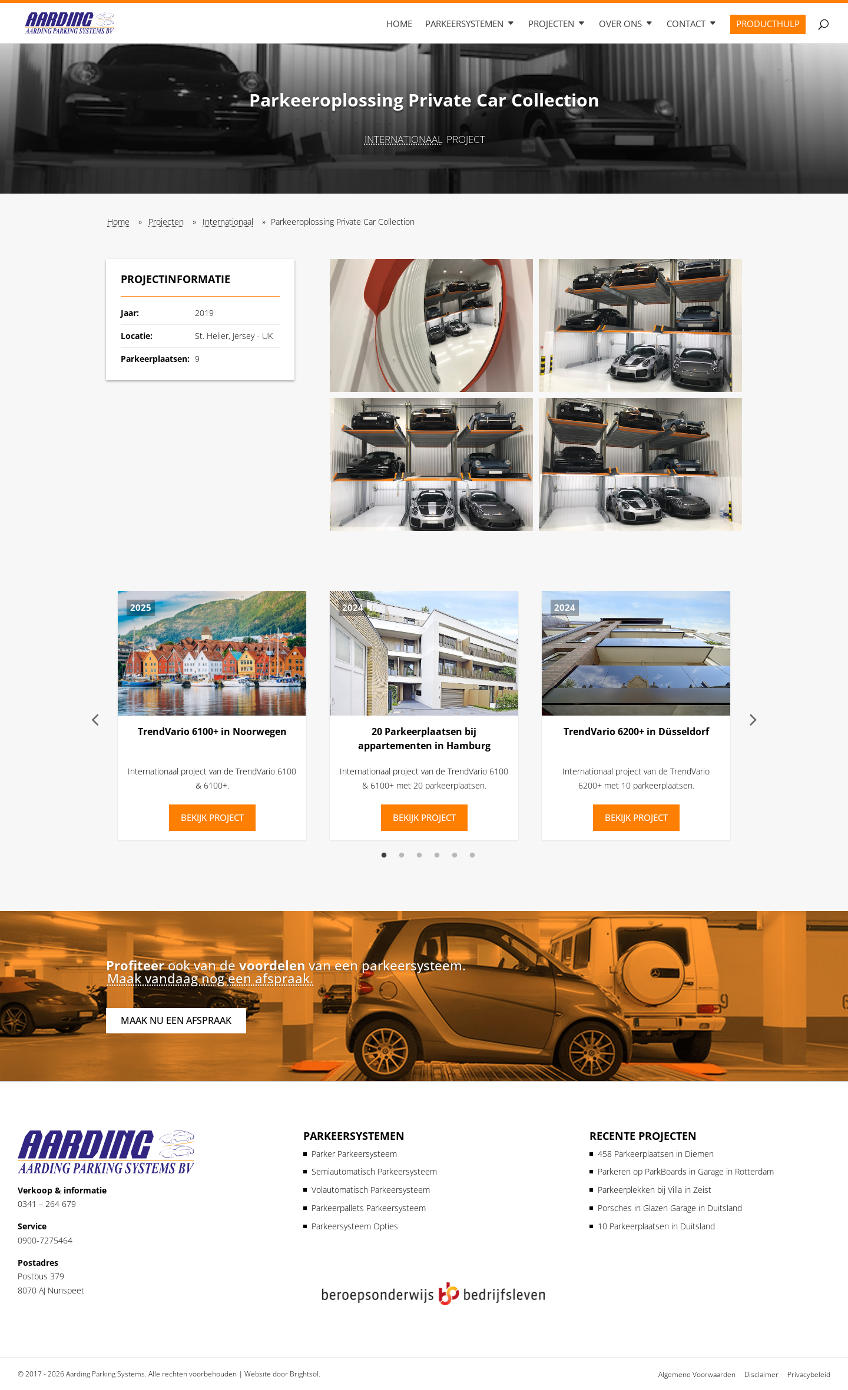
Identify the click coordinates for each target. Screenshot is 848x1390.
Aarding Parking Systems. (106, 1374)
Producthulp (768, 24)
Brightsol (304, 1374)
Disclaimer (761, 1374)
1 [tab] (384, 856)
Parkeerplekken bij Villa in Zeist (654, 1189)
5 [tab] (455, 856)
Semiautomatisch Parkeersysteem (374, 1171)
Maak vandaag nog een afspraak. (210, 978)
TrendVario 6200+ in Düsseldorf (636, 731)
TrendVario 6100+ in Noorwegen (212, 731)
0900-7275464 (45, 1240)
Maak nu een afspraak (176, 1020)
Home (399, 24)
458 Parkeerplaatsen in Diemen (656, 1153)
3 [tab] (419, 856)
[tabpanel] (212, 718)
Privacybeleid (808, 1374)
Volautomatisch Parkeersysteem (371, 1189)
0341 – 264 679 (47, 1203)
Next (753, 718)
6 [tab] (472, 856)
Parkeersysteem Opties (355, 1226)
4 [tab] (437, 856)
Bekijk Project (212, 817)
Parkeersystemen (464, 24)
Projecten (551, 24)
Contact (686, 24)
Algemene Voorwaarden (697, 1374)
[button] (431, 325)
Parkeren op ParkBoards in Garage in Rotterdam (686, 1171)
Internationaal (404, 139)
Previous (95, 718)
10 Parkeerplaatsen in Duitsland (656, 1226)
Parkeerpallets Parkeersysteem (369, 1207)
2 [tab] (402, 856)
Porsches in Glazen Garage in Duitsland (670, 1207)
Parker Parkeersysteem (354, 1153)
